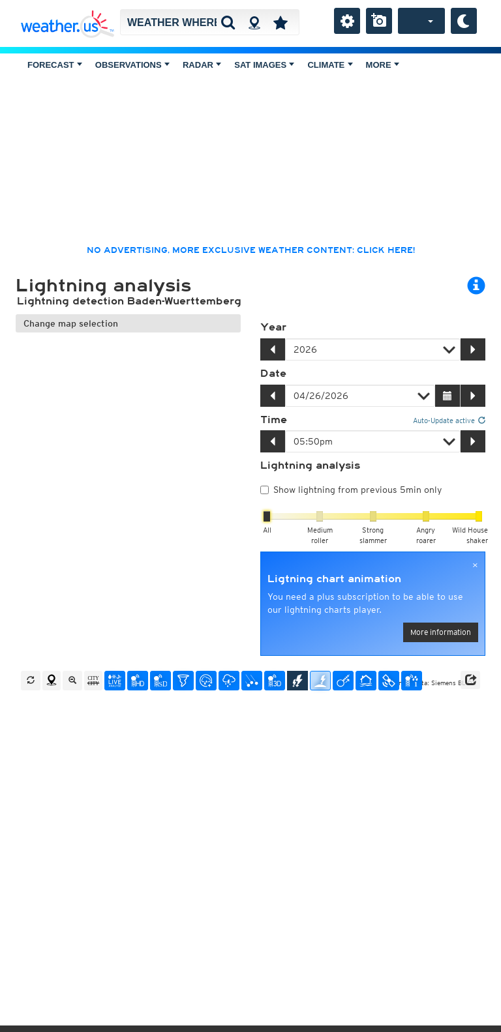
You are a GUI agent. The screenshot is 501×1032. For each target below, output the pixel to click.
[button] (470, 680)
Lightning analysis (310, 465)
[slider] (267, 516)
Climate (329, 65)
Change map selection (70, 323)
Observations (132, 65)
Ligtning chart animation (334, 579)
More (382, 65)
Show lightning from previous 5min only (351, 489)
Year (273, 327)
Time (273, 420)
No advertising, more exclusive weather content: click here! (251, 250)
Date (273, 373)
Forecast (54, 65)
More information (440, 632)
